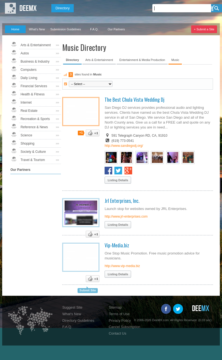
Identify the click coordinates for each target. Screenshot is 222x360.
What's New (37, 29)
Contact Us (117, 333)
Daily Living (28, 78)
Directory (62, 8)
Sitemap (115, 307)
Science (26, 135)
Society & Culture (33, 152)
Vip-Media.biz (117, 245)
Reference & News (34, 127)
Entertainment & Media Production (142, 60)
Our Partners (116, 29)
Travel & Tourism (32, 160)
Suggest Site (72, 307)
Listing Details (118, 180)
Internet (26, 102)
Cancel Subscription (124, 327)
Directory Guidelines (78, 320)
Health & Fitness (32, 94)
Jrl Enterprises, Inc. (122, 200)
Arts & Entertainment (35, 45)
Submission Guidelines (65, 29)
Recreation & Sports (35, 119)
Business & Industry (34, 61)
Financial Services (33, 86)
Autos (24, 53)
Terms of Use (119, 314)
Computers (28, 70)
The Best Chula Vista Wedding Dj (134, 99)
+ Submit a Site (204, 29)
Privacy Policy (120, 320)
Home (15, 29)
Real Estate (28, 111)
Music (175, 60)
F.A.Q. (94, 29)
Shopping (27, 143)
